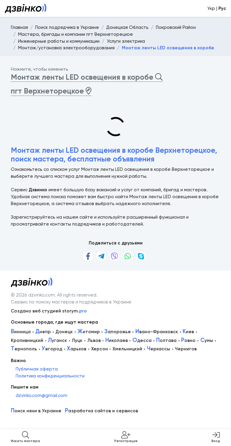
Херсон (99, 349)
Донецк (64, 331)
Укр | (216, 8)
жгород (52, 349)
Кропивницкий (27, 340)
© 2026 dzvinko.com (33, 295)
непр (43, 331)
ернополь (24, 349)
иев (188, 331)
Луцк (77, 340)
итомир (89, 331)
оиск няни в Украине (36, 411)
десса (142, 340)
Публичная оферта (37, 369)
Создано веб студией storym (49, 311)
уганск (57, 340)
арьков (76, 349)
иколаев (116, 340)
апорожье (117, 331)
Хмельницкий (127, 349)
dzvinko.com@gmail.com (41, 395)
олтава (166, 340)
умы (206, 340)
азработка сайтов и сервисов (101, 411)
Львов (94, 340)
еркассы (158, 349)
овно (188, 340)
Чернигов (186, 349)
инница (21, 331)
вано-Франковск (156, 331)
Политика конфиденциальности (50, 376)
